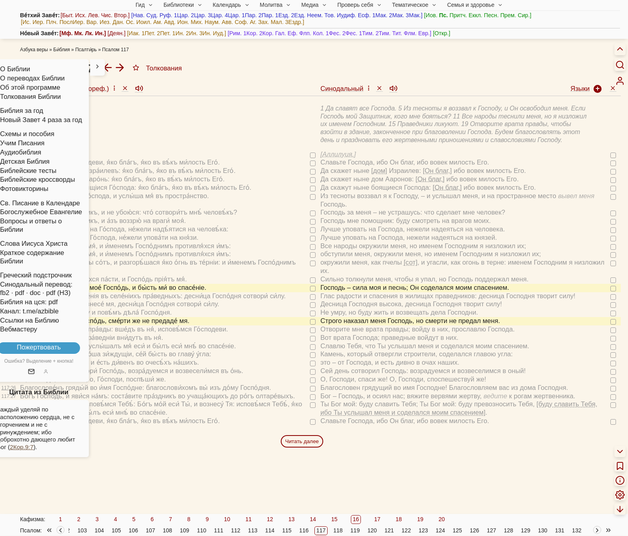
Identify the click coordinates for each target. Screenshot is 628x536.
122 (406, 530)
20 (442, 519)
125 (457, 530)
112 (235, 530)
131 (559, 530)
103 (82, 530)
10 (227, 519)
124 (440, 530)
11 (249, 519)
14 (313, 519)
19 (420, 519)
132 (576, 530)
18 (399, 519)
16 (356, 519)
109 (184, 530)
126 (474, 530)
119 (355, 530)
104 (99, 530)
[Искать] (620, 64)
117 (321, 530)
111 (218, 530)
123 (423, 530)
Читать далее (302, 441)
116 (303, 530)
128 (508, 530)
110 (201, 530)
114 (269, 530)
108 (167, 530)
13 (291, 519)
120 (371, 530)
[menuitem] (620, 80)
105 (116, 530)
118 (337, 530)
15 (334, 519)
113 (252, 530)
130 (542, 530)
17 (377, 519)
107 (150, 530)
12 (270, 519)
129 (525, 530)
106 (133, 530)
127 (491, 530)
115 (287, 530)
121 (389, 530)
